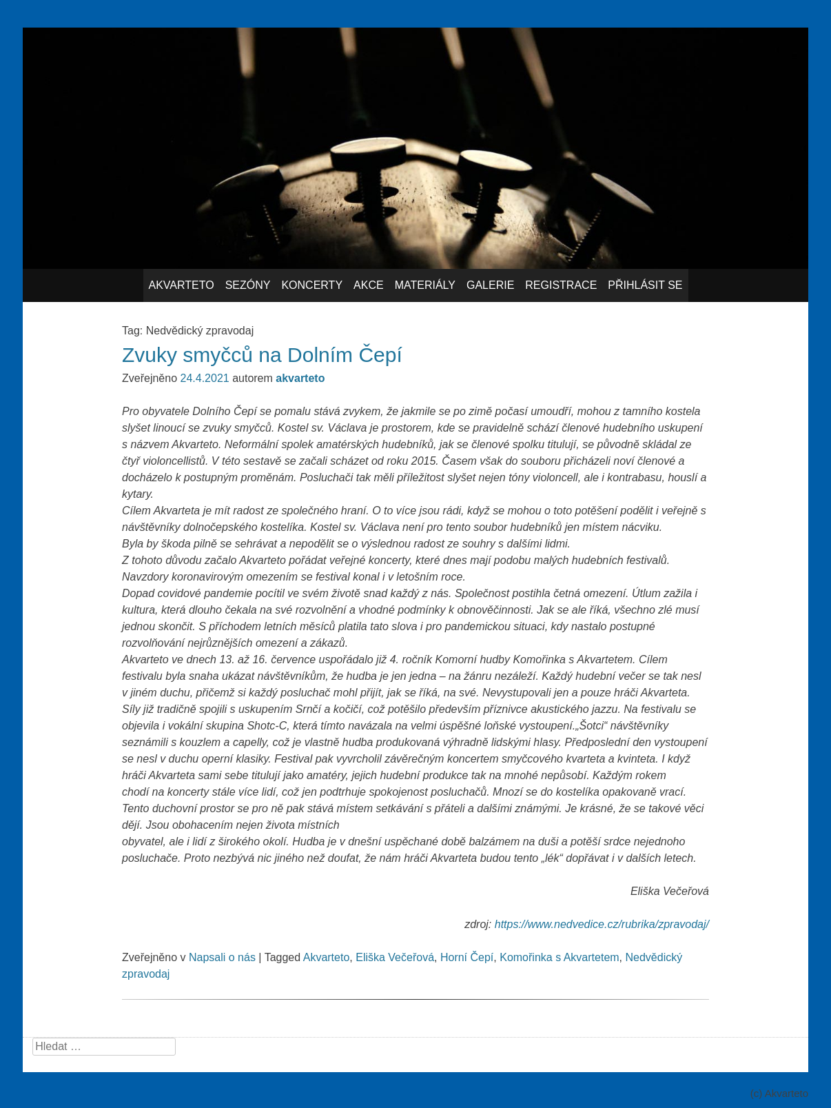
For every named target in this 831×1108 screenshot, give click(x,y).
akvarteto (300, 378)
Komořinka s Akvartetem (559, 957)
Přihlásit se (645, 285)
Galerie (490, 285)
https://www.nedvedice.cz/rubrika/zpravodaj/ (602, 924)
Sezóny (248, 285)
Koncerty (311, 285)
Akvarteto (181, 285)
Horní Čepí (466, 957)
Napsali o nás (222, 957)
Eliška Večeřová (395, 957)
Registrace (561, 285)
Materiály (425, 285)
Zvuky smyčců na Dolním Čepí (262, 354)
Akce (368, 285)
